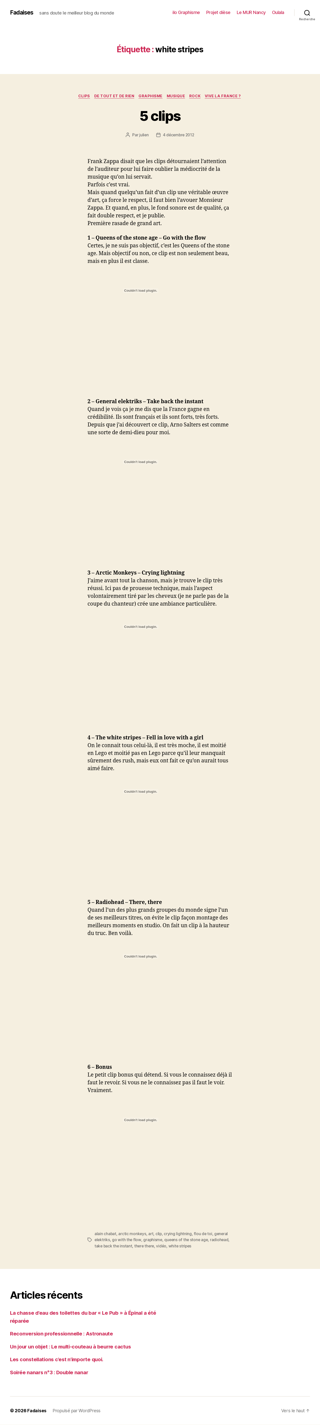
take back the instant (113, 1246)
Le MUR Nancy (251, 12)
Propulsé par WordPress (77, 1410)
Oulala (278, 12)
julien (143, 135)
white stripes (182, 1246)
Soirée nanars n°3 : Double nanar (50, 1372)
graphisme (150, 96)
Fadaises (22, 13)
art (151, 1234)
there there (145, 1246)
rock (196, 96)
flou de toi (204, 1234)
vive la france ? (226, 96)
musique (176, 96)
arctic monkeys (132, 1234)
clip (159, 1234)
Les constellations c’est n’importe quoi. (59, 1359)
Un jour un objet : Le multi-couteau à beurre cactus (73, 1346)
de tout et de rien (113, 96)
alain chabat (105, 1234)
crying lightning (179, 1234)
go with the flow (127, 1240)
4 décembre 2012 (178, 135)
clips (82, 96)
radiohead (221, 1240)
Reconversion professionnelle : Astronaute (63, 1334)
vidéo (163, 1246)
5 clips (160, 115)
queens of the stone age (187, 1240)
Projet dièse (218, 12)
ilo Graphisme (186, 12)
